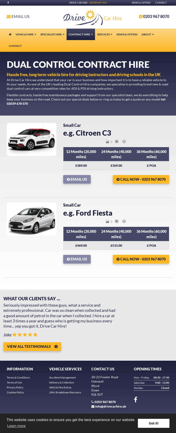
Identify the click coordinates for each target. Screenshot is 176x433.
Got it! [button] (153, 423)
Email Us (18, 16)
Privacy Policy (15, 387)
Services (104, 34)
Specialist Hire (52, 34)
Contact (161, 2)
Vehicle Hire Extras (60, 387)
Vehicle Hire (26, 34)
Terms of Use (14, 382)
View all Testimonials (29, 346)
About (147, 34)
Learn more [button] (16, 426)
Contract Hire (81, 34)
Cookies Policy (15, 392)
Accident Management (62, 377)
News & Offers (141, 2)
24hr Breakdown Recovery (65, 392)
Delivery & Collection (61, 382)
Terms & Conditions (18, 377)
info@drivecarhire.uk (110, 406)
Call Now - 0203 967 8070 (141, 179)
